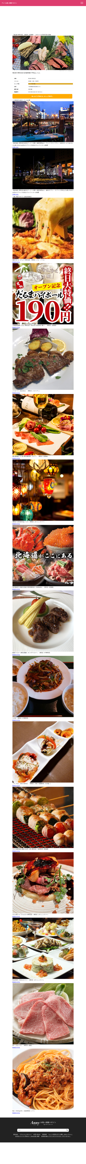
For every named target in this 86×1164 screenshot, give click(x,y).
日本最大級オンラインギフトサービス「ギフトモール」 (56, 1136)
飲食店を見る (16, 262)
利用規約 (44, 1134)
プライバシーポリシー (26, 1134)
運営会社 (15, 1134)
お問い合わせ (36, 1134)
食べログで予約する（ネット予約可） (42, 96)
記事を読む (15, 147)
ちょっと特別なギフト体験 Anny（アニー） (61, 1134)
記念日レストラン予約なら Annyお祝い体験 (27, 1136)
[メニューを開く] (81, 3)
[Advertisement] (43, 19)
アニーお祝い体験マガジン (9, 3)
